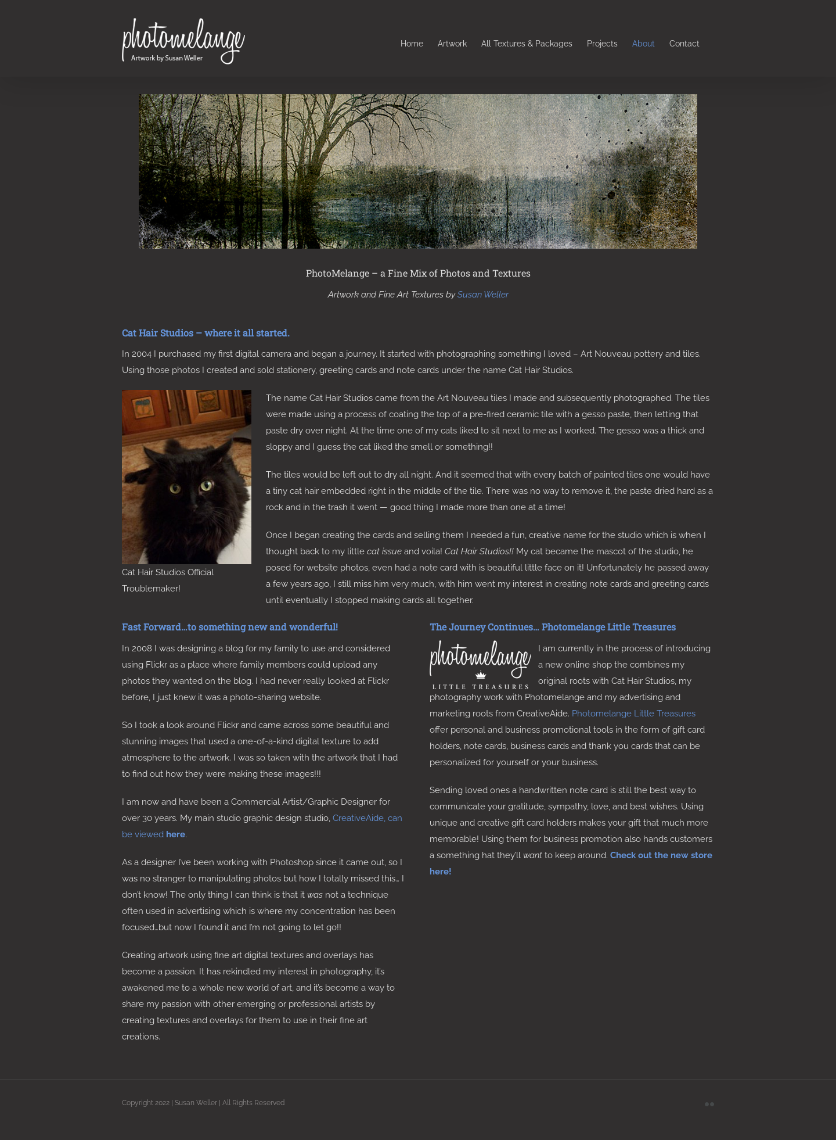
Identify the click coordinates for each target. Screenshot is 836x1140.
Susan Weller (483, 294)
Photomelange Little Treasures (634, 713)
